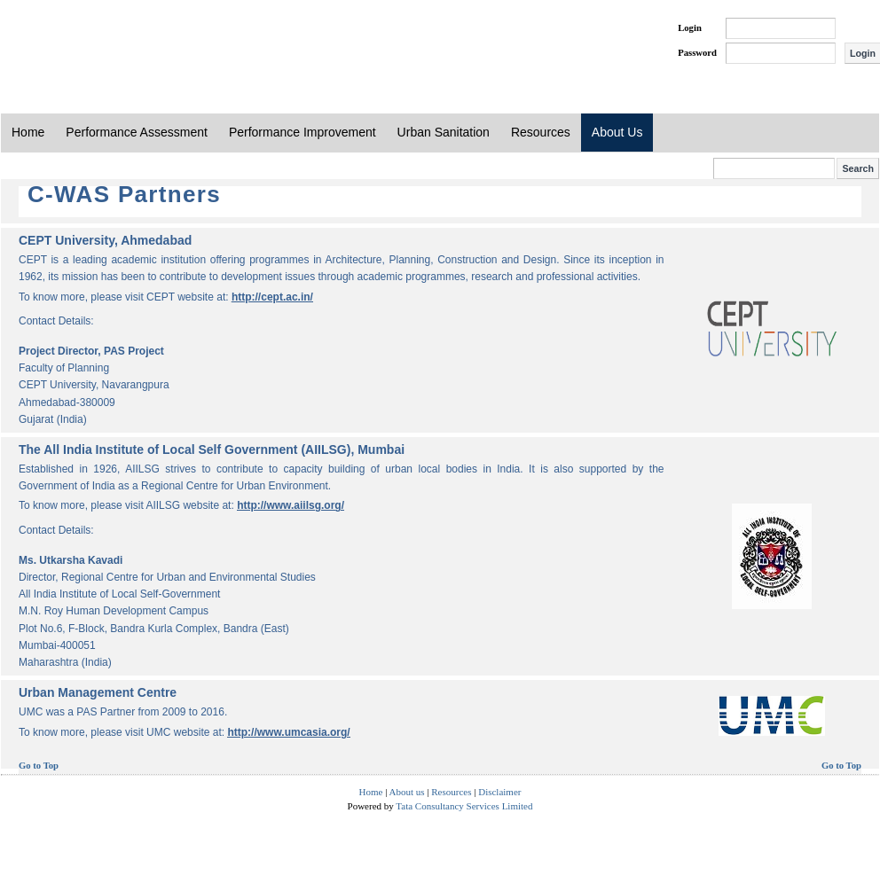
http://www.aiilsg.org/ (290, 505)
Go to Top (39, 765)
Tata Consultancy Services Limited (464, 806)
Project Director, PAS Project (91, 351)
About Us (617, 132)
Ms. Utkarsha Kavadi (70, 560)
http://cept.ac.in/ (272, 297)
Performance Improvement (302, 132)
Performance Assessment (137, 132)
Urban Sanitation (443, 132)
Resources (540, 132)
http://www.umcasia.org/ (288, 732)
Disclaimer (499, 791)
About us (407, 791)
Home (28, 132)
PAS (60, 42)
